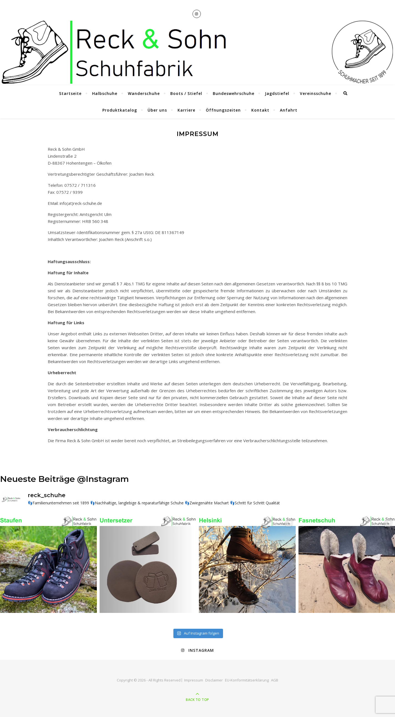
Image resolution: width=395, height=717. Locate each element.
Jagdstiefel (277, 93)
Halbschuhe (104, 93)
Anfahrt (288, 110)
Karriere (186, 110)
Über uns (157, 110)
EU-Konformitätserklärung (247, 680)
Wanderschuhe (144, 93)
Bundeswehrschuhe (233, 93)
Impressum (193, 680)
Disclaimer (214, 680)
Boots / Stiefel (186, 93)
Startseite (70, 93)
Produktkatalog (119, 110)
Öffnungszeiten (223, 110)
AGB (274, 680)
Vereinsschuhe (315, 93)
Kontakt (260, 110)
